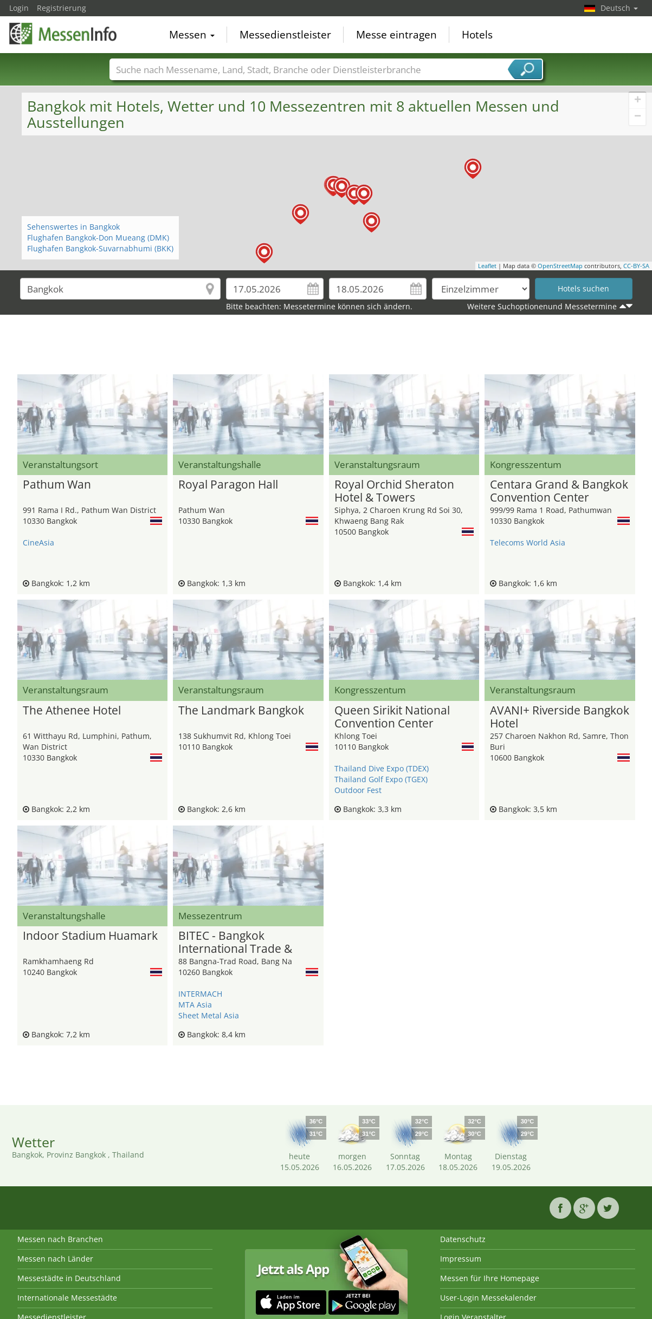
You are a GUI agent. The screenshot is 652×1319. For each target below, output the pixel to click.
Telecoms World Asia (527, 542)
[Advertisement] (326, 347)
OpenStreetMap (560, 266)
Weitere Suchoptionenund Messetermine (542, 306)
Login (19, 8)
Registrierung (61, 8)
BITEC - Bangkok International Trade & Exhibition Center (235, 942)
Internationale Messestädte (67, 1297)
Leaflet (487, 266)
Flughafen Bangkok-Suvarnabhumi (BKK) (100, 248)
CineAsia (38, 542)
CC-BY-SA (636, 266)
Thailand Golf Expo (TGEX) (381, 779)
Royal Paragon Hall (228, 485)
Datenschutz (463, 1239)
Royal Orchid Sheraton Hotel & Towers (394, 491)
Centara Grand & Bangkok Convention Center (559, 491)
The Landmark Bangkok (241, 711)
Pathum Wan (57, 485)
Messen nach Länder (55, 1258)
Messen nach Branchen (60, 1239)
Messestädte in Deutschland (69, 1278)
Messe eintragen (396, 35)
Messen (192, 35)
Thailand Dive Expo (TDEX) (381, 768)
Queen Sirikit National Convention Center (392, 717)
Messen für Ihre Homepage (489, 1278)
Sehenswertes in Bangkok (73, 227)
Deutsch (619, 8)
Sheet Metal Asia (208, 1015)
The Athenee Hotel (72, 711)
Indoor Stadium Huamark (90, 936)
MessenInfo (63, 33)
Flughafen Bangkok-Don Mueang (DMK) (98, 237)
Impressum (460, 1258)
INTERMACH (200, 994)
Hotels (477, 35)
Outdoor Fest (358, 790)
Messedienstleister (285, 35)
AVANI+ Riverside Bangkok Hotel (559, 717)
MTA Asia (195, 1004)
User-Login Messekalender (488, 1297)
